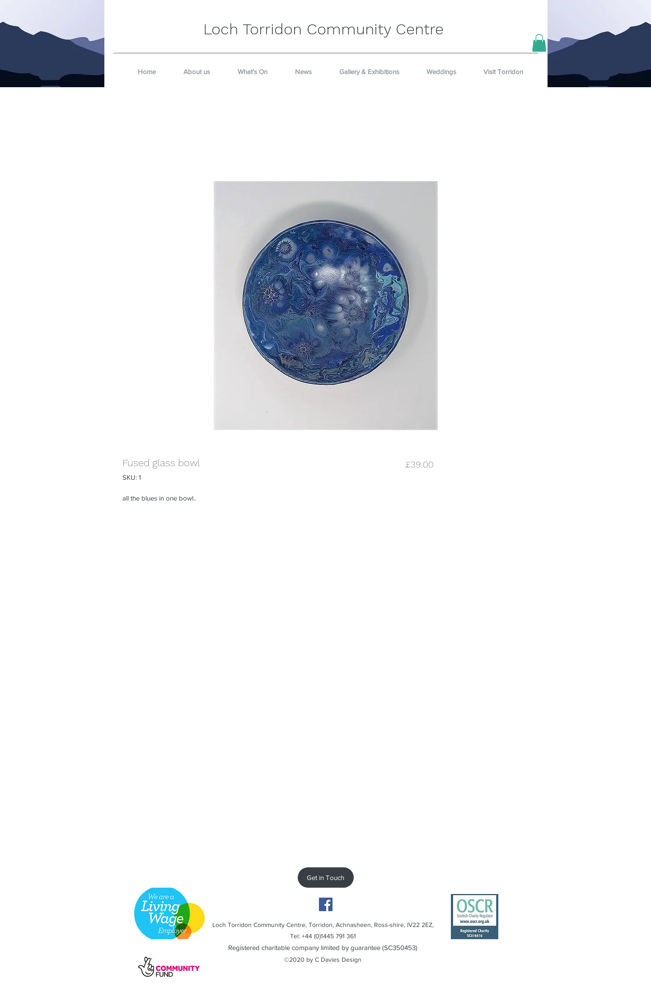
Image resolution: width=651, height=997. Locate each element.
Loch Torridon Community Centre (323, 29)
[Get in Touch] (326, 877)
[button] (539, 42)
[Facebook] (326, 904)
